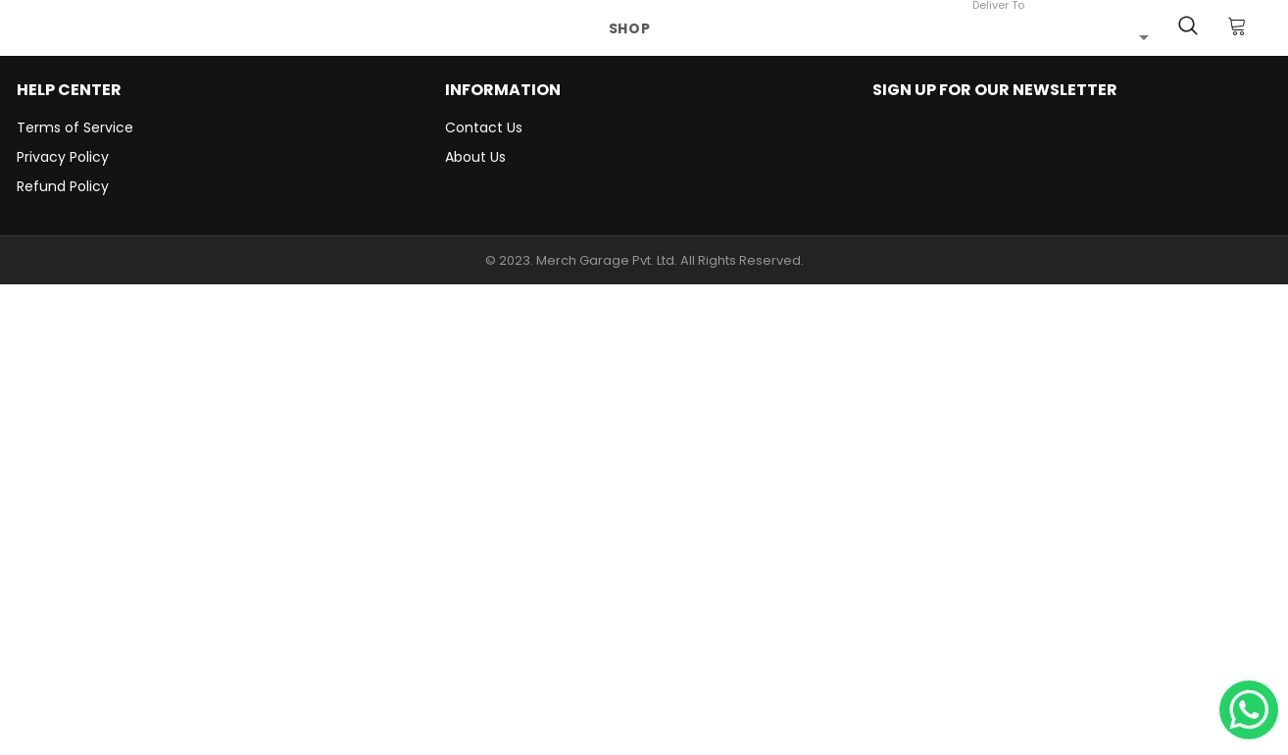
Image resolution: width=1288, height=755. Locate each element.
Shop (630, 28)
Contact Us (483, 127)
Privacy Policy (63, 157)
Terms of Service (75, 127)
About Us (475, 157)
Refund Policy (63, 186)
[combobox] (1060, 36)
